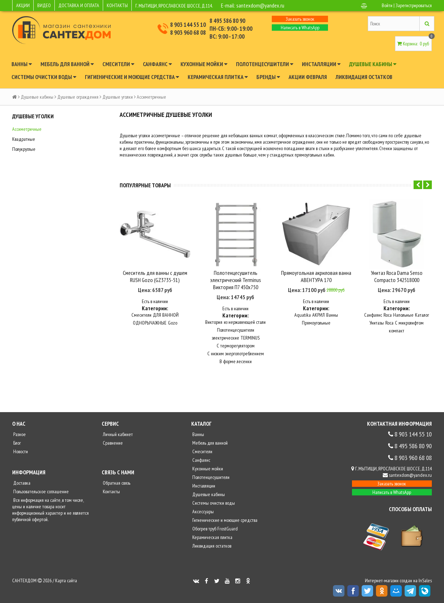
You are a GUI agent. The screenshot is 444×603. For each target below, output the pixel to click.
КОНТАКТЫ (117, 5)
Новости (20, 451)
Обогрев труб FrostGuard (214, 528)
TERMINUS (250, 338)
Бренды (268, 76)
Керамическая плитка (218, 76)
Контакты (111, 491)
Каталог (422, 315)
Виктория (213, 322)
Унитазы (377, 323)
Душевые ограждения (77, 97)
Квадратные (23, 139)
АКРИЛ (318, 315)
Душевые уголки (117, 97)
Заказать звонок (300, 19)
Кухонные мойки (203, 64)
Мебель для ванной (67, 64)
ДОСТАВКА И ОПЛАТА (78, 5)
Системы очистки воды (43, 76)
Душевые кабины (372, 64)
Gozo (172, 323)
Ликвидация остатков (364, 76)
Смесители (118, 64)
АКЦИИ (23, 5)
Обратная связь (116, 483)
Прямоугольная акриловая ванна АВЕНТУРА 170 (316, 276)
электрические (225, 338)
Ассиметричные (27, 129)
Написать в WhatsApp (300, 27)
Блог (16, 443)
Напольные (403, 315)
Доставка (21, 483)
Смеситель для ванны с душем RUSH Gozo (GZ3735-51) (155, 276)
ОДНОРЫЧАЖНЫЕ (149, 323)
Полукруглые (23, 149)
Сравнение (112, 443)
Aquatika (302, 315)
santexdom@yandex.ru (260, 5)
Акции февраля (308, 76)
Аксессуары (202, 511)
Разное (19, 434)
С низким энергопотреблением (235, 353)
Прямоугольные (316, 323)
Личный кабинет (117, 434)
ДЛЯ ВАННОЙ (166, 315)
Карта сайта (66, 580)
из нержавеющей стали (245, 322)
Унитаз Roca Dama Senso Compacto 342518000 (397, 276)
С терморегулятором (236, 345)
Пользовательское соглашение (40, 491)
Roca (387, 315)
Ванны (21, 64)
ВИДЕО (44, 5)
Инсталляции (321, 64)
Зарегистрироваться (414, 5)
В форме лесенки (235, 361)
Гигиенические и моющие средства (132, 76)
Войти (387, 5)
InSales (425, 580)
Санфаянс (157, 64)
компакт (396, 330)
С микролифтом (409, 323)
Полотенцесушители (264, 64)
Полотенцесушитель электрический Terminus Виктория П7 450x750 (235, 280)
